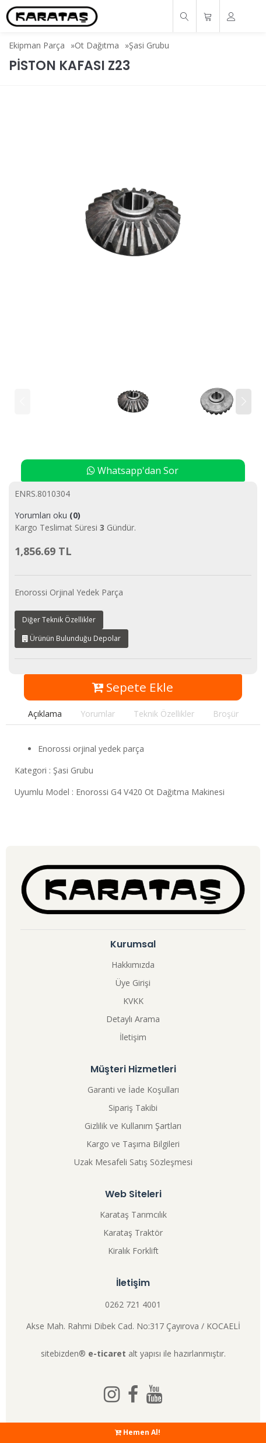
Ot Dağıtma (97, 45)
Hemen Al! (137, 1432)
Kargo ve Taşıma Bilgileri (133, 1143)
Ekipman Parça (37, 45)
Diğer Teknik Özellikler (59, 620)
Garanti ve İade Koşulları (133, 1089)
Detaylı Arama (133, 1018)
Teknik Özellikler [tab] (164, 713)
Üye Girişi (133, 982)
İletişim (133, 1037)
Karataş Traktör (133, 1232)
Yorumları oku (47, 515)
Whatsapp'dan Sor (132, 470)
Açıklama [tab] (45, 713)
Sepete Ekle (132, 687)
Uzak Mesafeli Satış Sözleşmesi (133, 1161)
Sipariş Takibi (133, 1107)
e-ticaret (107, 1353)
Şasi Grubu (149, 45)
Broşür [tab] (226, 713)
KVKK (133, 1000)
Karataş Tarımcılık (133, 1214)
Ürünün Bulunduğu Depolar (71, 638)
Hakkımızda (133, 964)
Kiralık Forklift (133, 1250)
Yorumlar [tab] (97, 713)
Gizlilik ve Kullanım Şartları (133, 1125)
